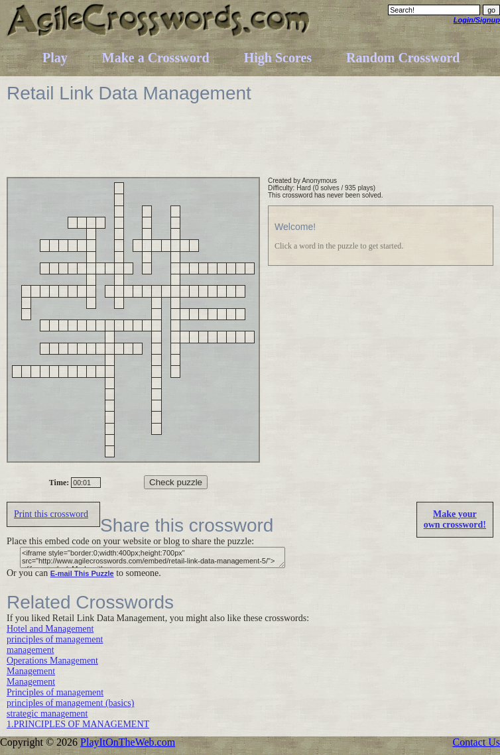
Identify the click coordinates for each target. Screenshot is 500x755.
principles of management (55, 639)
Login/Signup (477, 20)
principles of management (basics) (70, 703)
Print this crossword (51, 514)
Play (55, 57)
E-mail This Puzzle (82, 573)
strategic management (47, 714)
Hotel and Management (50, 629)
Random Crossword (403, 57)
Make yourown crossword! (455, 519)
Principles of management (55, 692)
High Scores (278, 57)
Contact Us (476, 742)
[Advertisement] (248, 147)
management (30, 650)
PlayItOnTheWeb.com (127, 742)
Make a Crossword (156, 57)
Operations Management (52, 661)
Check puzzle (175, 482)
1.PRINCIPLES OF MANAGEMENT (78, 724)
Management (31, 671)
